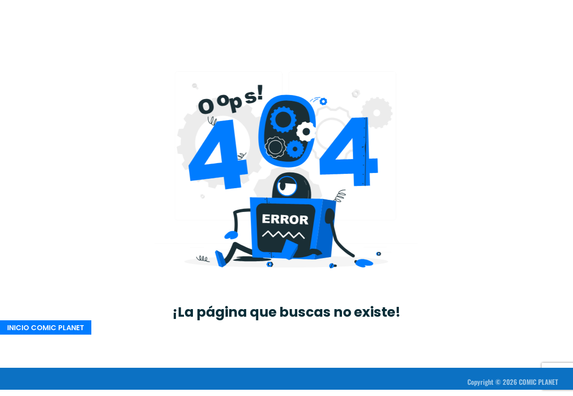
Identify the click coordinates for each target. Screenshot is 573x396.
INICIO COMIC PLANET (45, 327)
